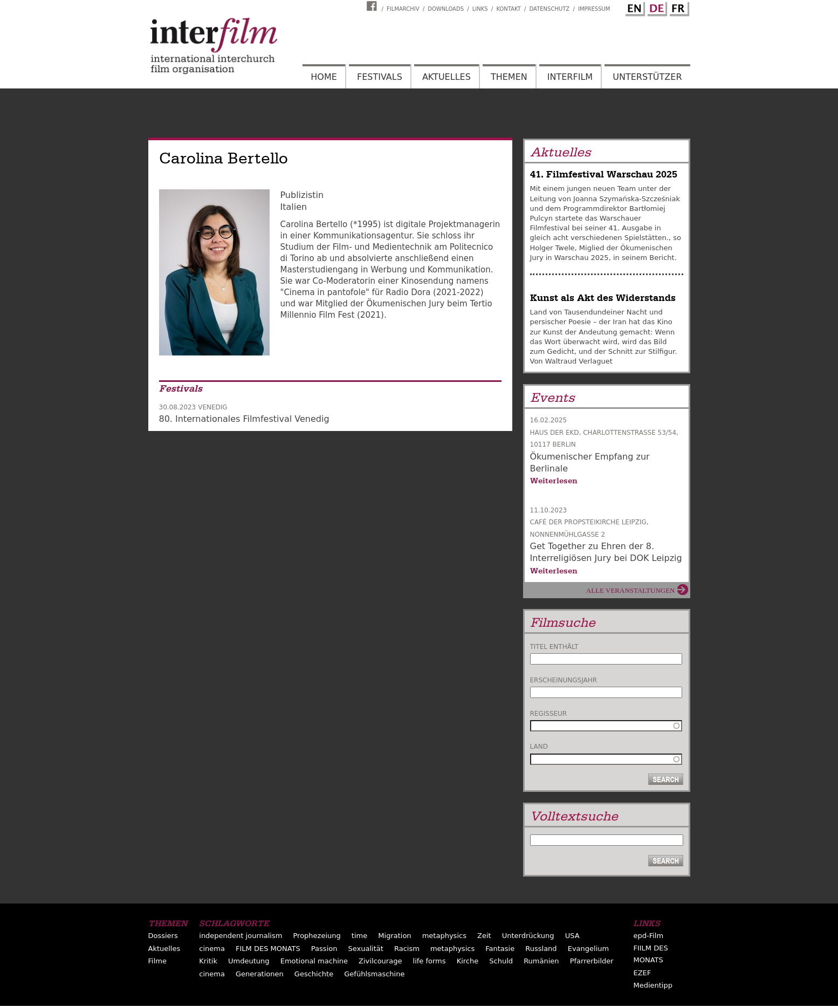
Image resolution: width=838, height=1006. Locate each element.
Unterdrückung (528, 936)
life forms (429, 961)
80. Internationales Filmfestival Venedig (244, 419)
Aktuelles (446, 77)
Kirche (468, 961)
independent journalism (240, 936)
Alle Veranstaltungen (630, 590)
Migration (394, 936)
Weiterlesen (554, 480)
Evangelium (588, 949)
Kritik (208, 961)
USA (572, 936)
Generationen (260, 974)
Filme (157, 961)
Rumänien (541, 961)
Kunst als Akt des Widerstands (603, 298)
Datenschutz (550, 9)
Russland (541, 949)
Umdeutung (249, 961)
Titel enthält (554, 647)
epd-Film (648, 936)
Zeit (484, 936)
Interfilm (570, 77)
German (655, 7)
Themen (509, 77)
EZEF (642, 973)
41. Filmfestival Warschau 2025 (603, 174)
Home (324, 77)
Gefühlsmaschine (374, 974)
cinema (212, 949)
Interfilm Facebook (373, 6)
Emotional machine (314, 961)
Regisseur (548, 713)
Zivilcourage (380, 961)
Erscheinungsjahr (563, 680)
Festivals (379, 77)
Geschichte (313, 974)
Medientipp (652, 985)
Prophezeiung (316, 936)
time (359, 936)
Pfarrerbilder (592, 961)
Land (539, 746)
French (678, 7)
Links (480, 9)
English (633, 7)
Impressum (594, 9)
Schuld (501, 961)
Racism (407, 949)
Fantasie (499, 949)
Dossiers (163, 936)
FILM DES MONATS (268, 949)
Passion (324, 949)
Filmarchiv (403, 9)
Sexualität (365, 949)
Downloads (446, 9)
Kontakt (508, 9)
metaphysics (444, 936)
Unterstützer (647, 77)
